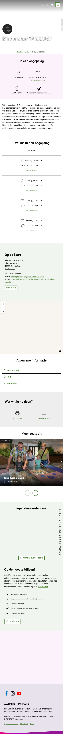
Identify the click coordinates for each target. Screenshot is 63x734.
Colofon (32, 724)
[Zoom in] (3, 304)
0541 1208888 (15, 274)
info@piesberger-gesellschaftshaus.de (27, 276)
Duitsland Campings (23, 52)
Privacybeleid (24, 724)
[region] (31, 327)
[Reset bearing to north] (3, 312)
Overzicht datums (38, 80)
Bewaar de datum (31, 170)
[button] (11, 288)
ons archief (43, 587)
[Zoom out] (3, 308)
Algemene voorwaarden (11, 724)
